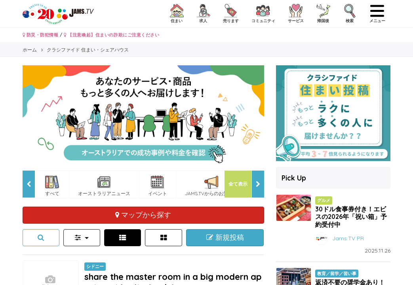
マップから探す (143, 214)
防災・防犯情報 (41, 35)
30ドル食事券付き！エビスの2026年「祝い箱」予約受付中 (351, 216)
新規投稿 (225, 237)
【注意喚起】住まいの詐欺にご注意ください (111, 35)
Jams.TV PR (348, 237)
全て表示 (237, 184)
